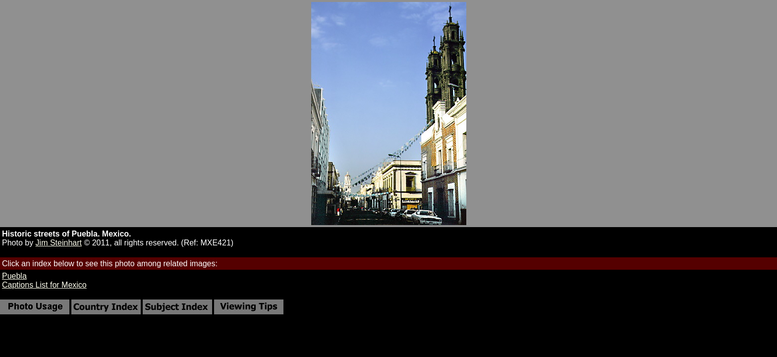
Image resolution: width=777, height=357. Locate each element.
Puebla (14, 276)
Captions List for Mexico (44, 285)
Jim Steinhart (59, 242)
